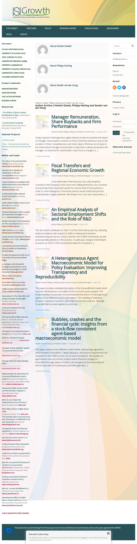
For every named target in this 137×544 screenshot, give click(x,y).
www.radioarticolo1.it (10, 493)
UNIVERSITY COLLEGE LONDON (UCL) (16, 69)
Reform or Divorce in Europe (13, 338)
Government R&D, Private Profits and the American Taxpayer (15, 389)
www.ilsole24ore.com (10, 178)
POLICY (48, 28)
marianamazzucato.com (11, 368)
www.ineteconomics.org (11, 355)
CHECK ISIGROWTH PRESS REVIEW (15, 513)
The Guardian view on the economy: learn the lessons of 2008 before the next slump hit (16, 419)
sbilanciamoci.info (18, 285)
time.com (22, 405)
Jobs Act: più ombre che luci (12, 437)
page (84, 538)
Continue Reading (42, 156)
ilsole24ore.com (8, 473)
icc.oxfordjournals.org (10, 327)
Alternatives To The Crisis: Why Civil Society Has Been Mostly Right (15, 297)
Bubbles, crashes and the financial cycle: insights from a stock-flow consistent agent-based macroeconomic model (71, 328)
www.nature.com (8, 208)
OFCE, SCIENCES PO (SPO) (12, 57)
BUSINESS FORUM (9, 100)
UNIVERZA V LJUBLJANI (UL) (12, 65)
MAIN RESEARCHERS (10, 89)
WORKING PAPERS (68, 28)
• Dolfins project (8, 140)
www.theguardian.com (11, 424)
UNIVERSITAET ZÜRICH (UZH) (13, 73)
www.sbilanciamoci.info (11, 440)
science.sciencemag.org (18, 433)
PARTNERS (31, 28)
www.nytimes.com (9, 396)
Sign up (116, 71)
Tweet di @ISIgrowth (121, 96)
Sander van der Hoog (86, 132)
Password (117, 126)
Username (117, 121)
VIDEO (9, 34)
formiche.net (18, 291)
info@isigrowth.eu (120, 59)
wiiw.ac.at (27, 334)
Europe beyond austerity (13, 123)
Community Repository (122, 152)
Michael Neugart (84, 176)
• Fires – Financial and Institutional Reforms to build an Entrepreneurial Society (16, 146)
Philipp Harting (68, 132)
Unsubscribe (118, 75)
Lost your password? (127, 139)
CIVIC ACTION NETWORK (11, 96)
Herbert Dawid (57, 132)
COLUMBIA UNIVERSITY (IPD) (13, 77)
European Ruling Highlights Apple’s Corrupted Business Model (15, 349)
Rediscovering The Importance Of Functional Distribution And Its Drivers (15, 376)
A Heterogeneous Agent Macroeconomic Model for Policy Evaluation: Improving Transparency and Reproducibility (71, 267)
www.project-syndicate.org (12, 166)
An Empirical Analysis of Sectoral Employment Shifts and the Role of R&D (78, 214)
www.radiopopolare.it (10, 484)
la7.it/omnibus (7, 251)
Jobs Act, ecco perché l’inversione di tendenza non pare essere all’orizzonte (15, 465)
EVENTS (23, 34)
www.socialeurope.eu (10, 226)
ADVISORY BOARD (9, 93)
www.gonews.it (17, 272)
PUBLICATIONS (91, 28)
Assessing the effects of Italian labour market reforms (13, 498)
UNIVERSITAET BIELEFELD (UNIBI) (14, 61)
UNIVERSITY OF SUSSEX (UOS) (13, 53)
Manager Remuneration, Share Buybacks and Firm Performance (76, 121)
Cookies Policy (118, 107)
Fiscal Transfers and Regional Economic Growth (77, 168)
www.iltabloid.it (8, 278)
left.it (8, 458)
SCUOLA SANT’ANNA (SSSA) (12, 49)
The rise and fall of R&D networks (15, 317)
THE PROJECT (12, 28)
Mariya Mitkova (57, 224)
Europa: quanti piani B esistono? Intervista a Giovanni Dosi (14, 478)
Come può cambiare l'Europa (13, 308)
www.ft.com (6, 199)
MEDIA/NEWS (113, 28)
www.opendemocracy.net (12, 505)
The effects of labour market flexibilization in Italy (14, 113)
